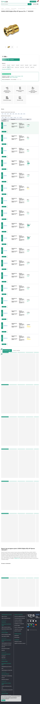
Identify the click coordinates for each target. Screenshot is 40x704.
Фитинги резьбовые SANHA (6, 634)
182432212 (5, 225)
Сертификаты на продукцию (19, 623)
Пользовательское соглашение (20, 618)
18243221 (5, 150)
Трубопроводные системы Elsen (7, 670)
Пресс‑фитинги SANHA (5, 636)
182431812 (5, 200)
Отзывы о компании (16, 350)
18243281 (5, 125)
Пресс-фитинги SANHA (21, 8)
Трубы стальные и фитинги (6, 627)
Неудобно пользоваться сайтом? (20, 643)
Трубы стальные (4, 616)
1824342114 (5, 300)
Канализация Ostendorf (6, 654)
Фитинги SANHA (13, 8)
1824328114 (5, 263)
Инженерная (8, 8)
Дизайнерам (17, 635)
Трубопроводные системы (7, 614)
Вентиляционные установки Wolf (7, 689)
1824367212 (5, 338)
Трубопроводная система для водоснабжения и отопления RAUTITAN (6, 645)
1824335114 (5, 275)
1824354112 (5, 313)
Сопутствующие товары (6, 350)
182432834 (5, 250)
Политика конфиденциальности (20, 616)
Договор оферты (17, 625)
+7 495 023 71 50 (16, 558)
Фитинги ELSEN (4, 661)
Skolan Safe (3, 657)
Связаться (33, 1)
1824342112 (5, 288)
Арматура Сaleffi (5, 693)
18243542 (5, 175)
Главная (2, 8)
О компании (17, 639)
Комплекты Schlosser (5, 679)
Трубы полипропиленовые (6, 618)
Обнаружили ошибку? (18, 641)
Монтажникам (17, 637)
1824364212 (5, 325)
